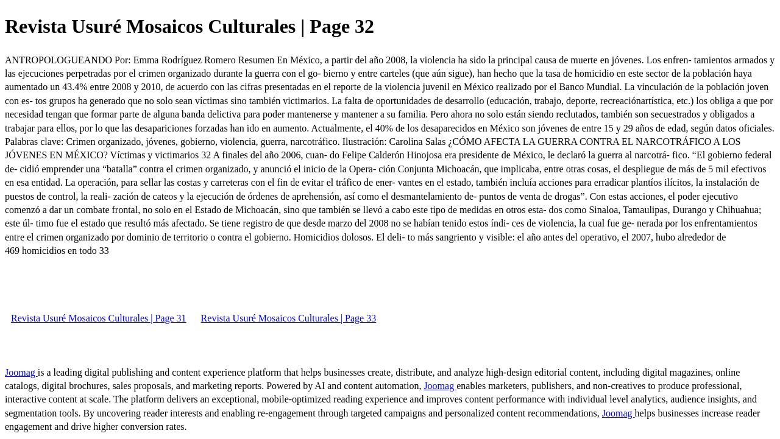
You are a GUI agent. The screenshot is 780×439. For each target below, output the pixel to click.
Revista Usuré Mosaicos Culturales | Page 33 (289, 318)
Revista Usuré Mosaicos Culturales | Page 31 (98, 318)
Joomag (21, 372)
